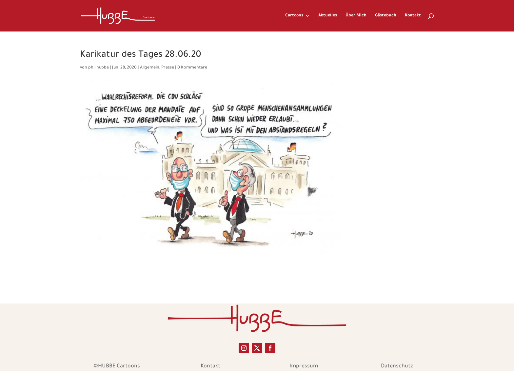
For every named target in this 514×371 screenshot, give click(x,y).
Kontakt (413, 15)
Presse (167, 68)
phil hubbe (98, 68)
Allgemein (149, 68)
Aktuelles (327, 15)
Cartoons (294, 15)
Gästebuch (385, 15)
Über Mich (356, 15)
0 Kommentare (192, 68)
